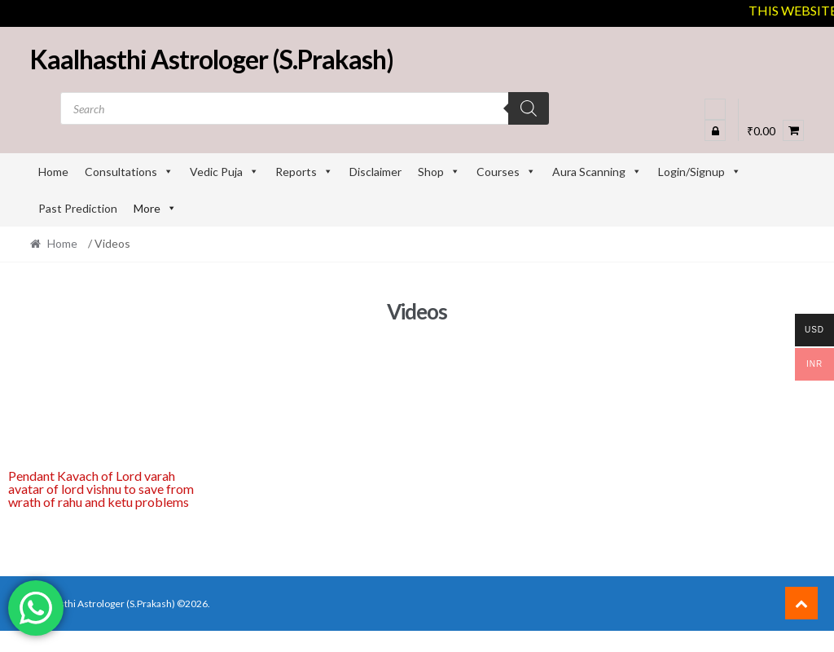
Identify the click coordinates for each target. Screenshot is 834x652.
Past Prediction (77, 208)
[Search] (528, 108)
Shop (439, 171)
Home (53, 171)
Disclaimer (375, 171)
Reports (304, 171)
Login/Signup (699, 171)
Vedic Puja (224, 171)
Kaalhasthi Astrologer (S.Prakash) (211, 59)
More (155, 208)
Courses (506, 171)
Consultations (129, 171)
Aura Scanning (597, 171)
